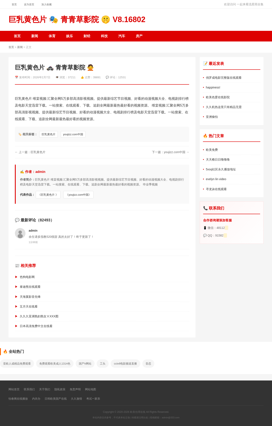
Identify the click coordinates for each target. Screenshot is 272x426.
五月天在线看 (29, 306)
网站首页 (14, 389)
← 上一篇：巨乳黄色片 (30, 152)
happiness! (213, 87)
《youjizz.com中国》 (78, 194)
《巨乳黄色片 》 (48, 194)
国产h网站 (85, 363)
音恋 (148, 363)
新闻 (34, 36)
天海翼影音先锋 (30, 296)
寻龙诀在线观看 (216, 189)
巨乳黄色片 (48, 134)
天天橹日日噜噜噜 (218, 159)
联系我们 (29, 389)
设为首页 (29, 4)
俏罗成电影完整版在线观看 (224, 77)
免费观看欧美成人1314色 (54, 363)
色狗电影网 (27, 277)
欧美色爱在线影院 (218, 97)
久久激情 (76, 398)
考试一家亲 (93, 398)
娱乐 (69, 36)
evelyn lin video (216, 179)
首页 (14, 4)
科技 (104, 36)
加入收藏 (46, 4)
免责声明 (75, 389)
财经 (87, 36)
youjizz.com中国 (73, 134)
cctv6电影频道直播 (125, 363)
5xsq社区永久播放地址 (221, 169)
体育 (52, 36)
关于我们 (44, 389)
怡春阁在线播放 (18, 398)
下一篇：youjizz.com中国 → (170, 152)
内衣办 (36, 398)
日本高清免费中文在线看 (36, 326)
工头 (102, 363)
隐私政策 (59, 389)
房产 (139, 36)
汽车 (121, 36)
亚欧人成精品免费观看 (17, 363)
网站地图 (90, 389)
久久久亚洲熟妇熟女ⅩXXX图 (39, 316)
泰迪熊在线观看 (30, 286)
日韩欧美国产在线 (56, 398)
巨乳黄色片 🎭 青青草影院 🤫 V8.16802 (76, 19)
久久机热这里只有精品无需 (224, 107)
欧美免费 (212, 149)
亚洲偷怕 (212, 116)
